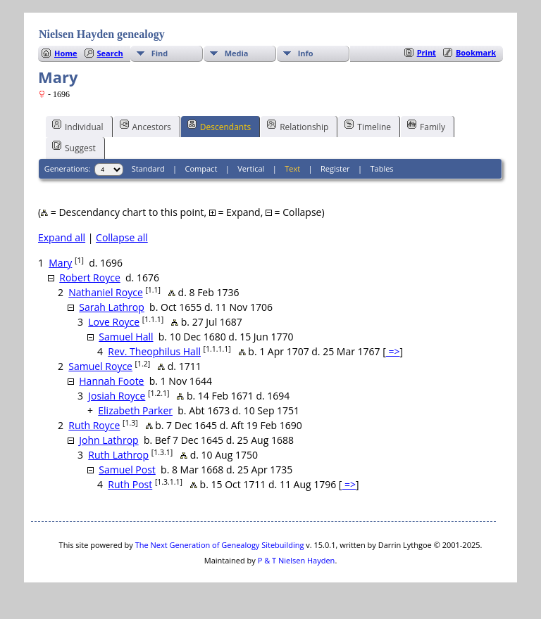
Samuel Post (127, 469)
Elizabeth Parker (135, 410)
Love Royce (113, 321)
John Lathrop (108, 440)
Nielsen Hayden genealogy (102, 34)
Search (110, 53)
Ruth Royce (94, 425)
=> (393, 351)
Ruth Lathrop (118, 454)
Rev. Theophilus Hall (154, 351)
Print (426, 52)
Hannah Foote (111, 381)
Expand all (61, 237)
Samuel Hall (126, 336)
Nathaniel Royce (105, 292)
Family (426, 126)
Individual (78, 126)
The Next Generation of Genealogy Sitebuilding (219, 545)
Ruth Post (130, 484)
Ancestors (145, 126)
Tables (382, 168)
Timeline (367, 126)
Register (335, 168)
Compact (201, 168)
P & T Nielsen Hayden (296, 560)
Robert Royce (89, 277)
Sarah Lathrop (111, 307)
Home (65, 53)
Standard (148, 168)
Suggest (74, 147)
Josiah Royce (116, 395)
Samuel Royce (100, 366)
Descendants (219, 126)
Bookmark (476, 52)
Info (305, 53)
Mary (60, 262)
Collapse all (122, 237)
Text (292, 168)
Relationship (297, 126)
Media (237, 53)
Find (159, 53)
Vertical (250, 168)
